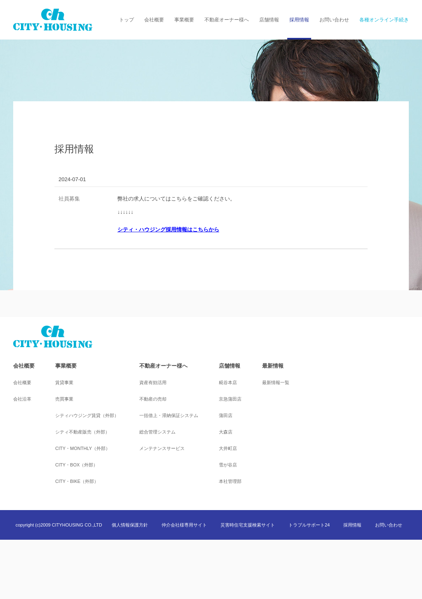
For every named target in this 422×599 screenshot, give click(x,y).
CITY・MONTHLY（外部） (82, 448)
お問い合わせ (334, 20)
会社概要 (154, 20)
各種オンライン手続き (384, 20)
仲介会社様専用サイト (184, 524)
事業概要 (184, 20)
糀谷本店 (228, 382)
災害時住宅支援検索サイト (247, 524)
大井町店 (228, 448)
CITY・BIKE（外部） (76, 481)
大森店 (225, 431)
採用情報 (299, 20)
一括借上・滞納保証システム (168, 415)
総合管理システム (157, 431)
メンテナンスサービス (162, 448)
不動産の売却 (152, 398)
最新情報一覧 (275, 382)
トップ (126, 20)
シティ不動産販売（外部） (82, 431)
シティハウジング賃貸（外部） (87, 415)
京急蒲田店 (230, 398)
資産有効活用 (152, 382)
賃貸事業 (64, 382)
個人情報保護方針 (130, 524)
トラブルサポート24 (309, 524)
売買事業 (64, 398)
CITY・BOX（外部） (76, 464)
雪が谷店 (228, 464)
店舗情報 (269, 20)
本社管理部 (230, 481)
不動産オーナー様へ (226, 20)
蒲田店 (225, 415)
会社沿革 (22, 398)
